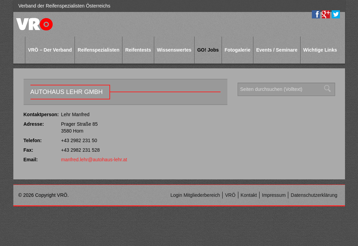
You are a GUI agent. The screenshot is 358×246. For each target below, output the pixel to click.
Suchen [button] (329, 88)
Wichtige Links (320, 50)
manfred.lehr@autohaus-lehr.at (94, 159)
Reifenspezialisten (98, 50)
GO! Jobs (208, 50)
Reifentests (138, 50)
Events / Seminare (276, 50)
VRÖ (230, 195)
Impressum (274, 195)
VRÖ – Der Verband (50, 50)
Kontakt (249, 195)
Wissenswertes (174, 50)
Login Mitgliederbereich (195, 195)
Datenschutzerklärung (314, 195)
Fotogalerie (237, 50)
